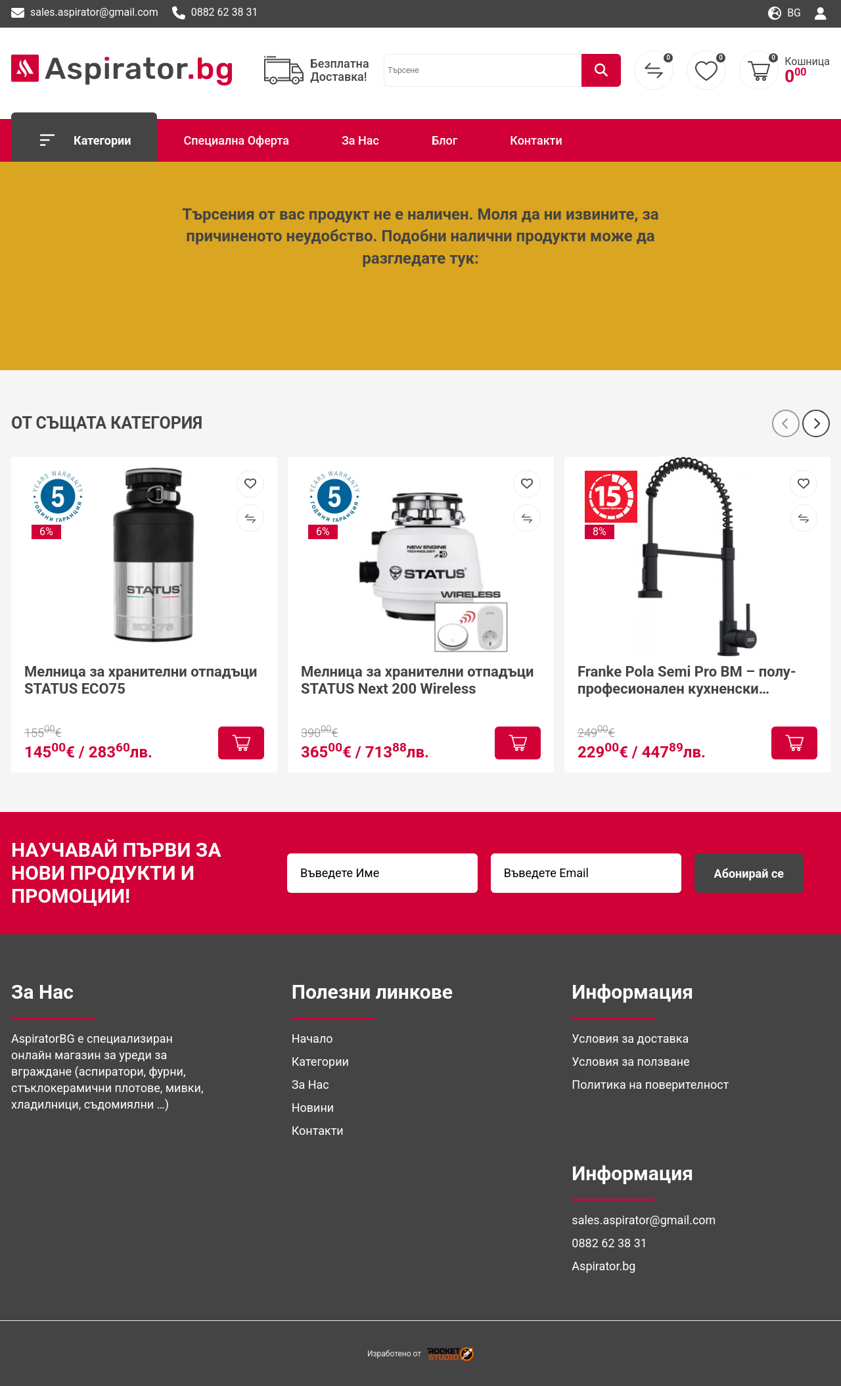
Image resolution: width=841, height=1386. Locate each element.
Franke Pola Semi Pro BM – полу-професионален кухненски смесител (687, 680)
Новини (313, 1107)
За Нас (360, 140)
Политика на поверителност (650, 1084)
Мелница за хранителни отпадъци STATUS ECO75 (141, 679)
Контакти (536, 140)
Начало (312, 1038)
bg (784, 13)
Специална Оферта (235, 140)
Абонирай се (749, 873)
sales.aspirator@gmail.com (84, 13)
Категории (84, 140)
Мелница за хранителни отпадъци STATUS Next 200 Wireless (417, 679)
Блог (444, 140)
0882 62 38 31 (215, 13)
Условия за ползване (630, 1061)
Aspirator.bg (603, 1266)
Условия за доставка (630, 1038)
